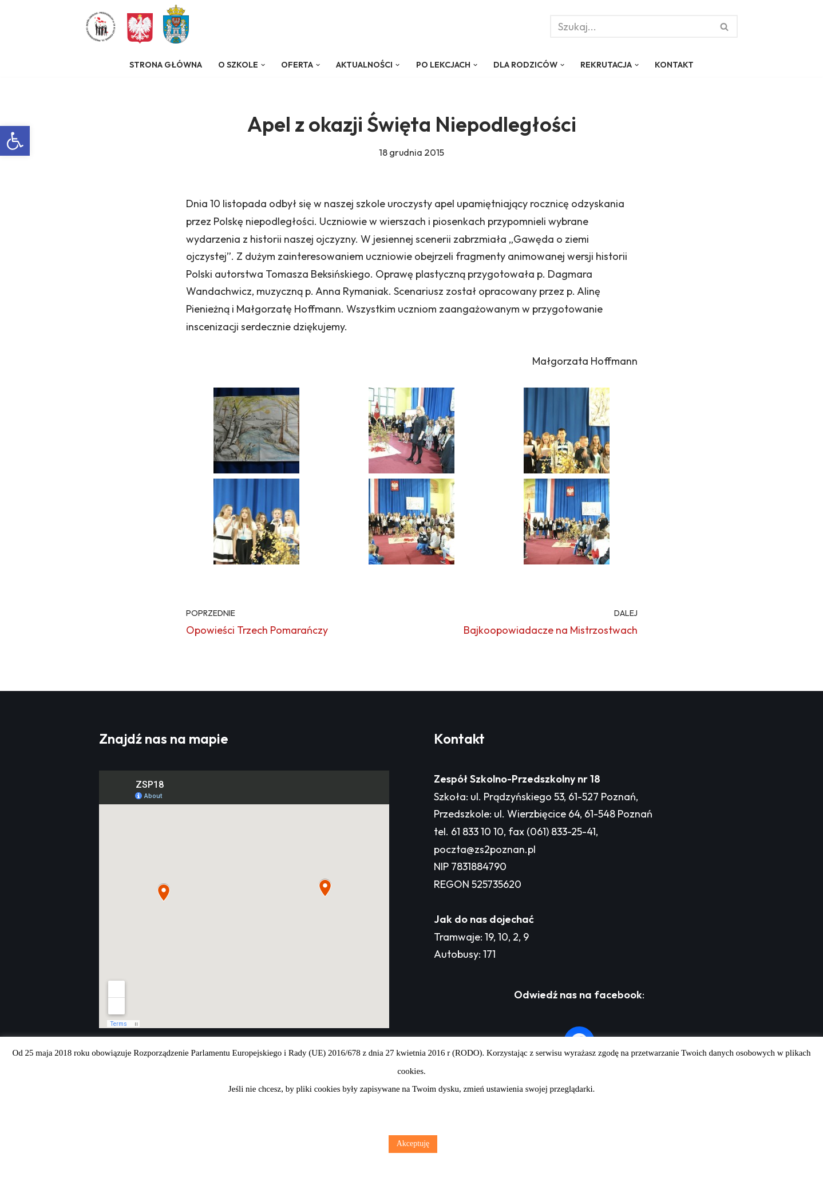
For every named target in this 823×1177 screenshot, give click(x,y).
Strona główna (165, 65)
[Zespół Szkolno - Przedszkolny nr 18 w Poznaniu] (103, 26)
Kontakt (674, 65)
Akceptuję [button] (413, 1143)
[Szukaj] (631, 26)
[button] (15, 141)
